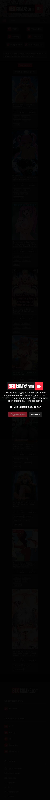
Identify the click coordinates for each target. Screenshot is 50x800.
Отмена (35, 414)
